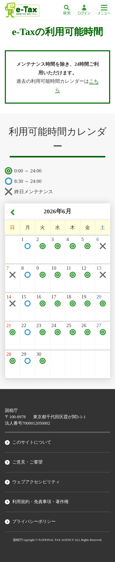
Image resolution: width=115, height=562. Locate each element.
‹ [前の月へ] (12, 212)
